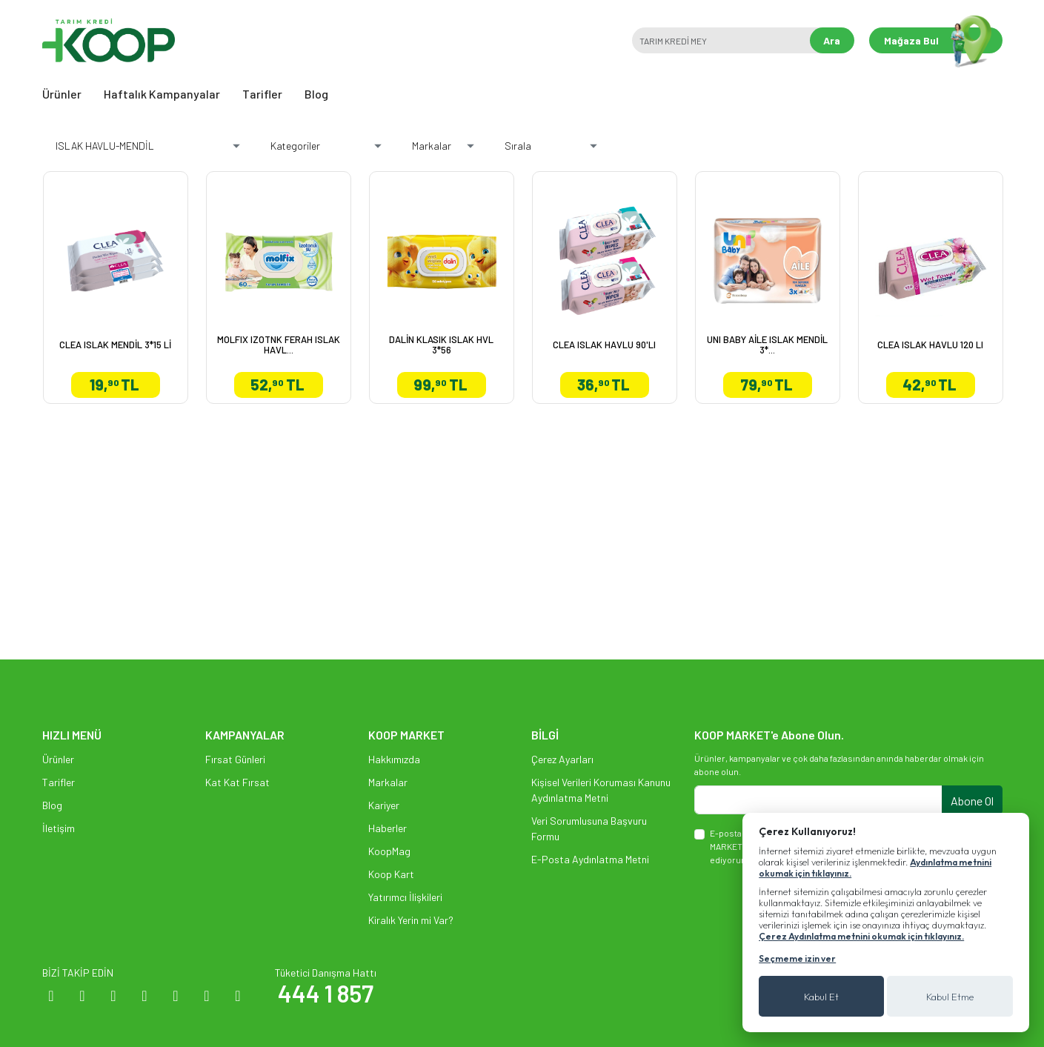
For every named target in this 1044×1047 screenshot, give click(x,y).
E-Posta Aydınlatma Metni (590, 859)
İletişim (58, 828)
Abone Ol (972, 801)
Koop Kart (391, 874)
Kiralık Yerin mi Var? (410, 920)
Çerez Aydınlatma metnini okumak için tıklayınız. (861, 936)
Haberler (387, 828)
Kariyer (383, 805)
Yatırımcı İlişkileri (405, 897)
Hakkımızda (394, 759)
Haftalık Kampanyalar (162, 94)
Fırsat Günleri (235, 759)
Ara (831, 40)
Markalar (388, 782)
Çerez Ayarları (562, 759)
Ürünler (62, 94)
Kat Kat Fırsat (237, 782)
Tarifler (262, 94)
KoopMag (389, 851)
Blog (316, 94)
